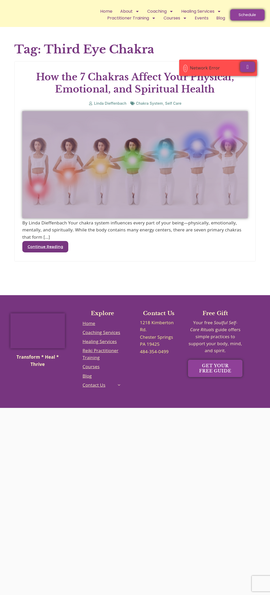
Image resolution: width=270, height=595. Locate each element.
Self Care (173, 110)
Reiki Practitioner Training (100, 361)
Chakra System (149, 110)
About (121, 11)
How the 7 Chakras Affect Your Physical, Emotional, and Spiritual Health (135, 90)
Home (98, 11)
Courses (91, 374)
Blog (87, 383)
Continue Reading (45, 254)
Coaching (152, 11)
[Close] (247, 67)
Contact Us (94, 392)
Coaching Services (101, 340)
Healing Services (193, 11)
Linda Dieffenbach (110, 110)
